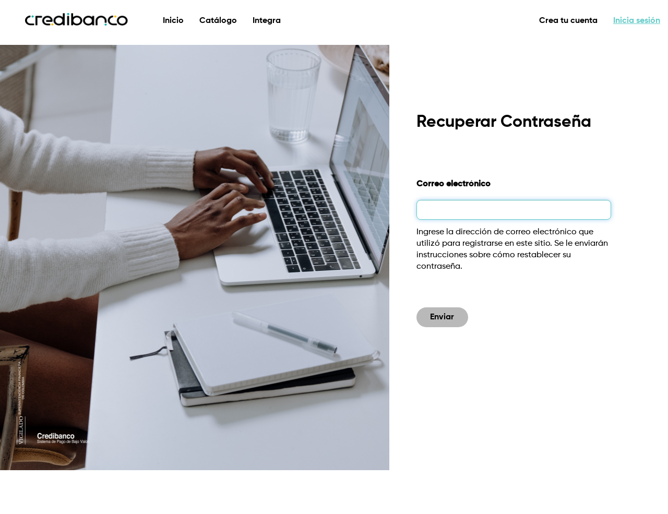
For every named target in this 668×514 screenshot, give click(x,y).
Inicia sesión (636, 21)
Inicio (173, 21)
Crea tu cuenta (568, 21)
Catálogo (218, 21)
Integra (267, 21)
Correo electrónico (453, 184)
